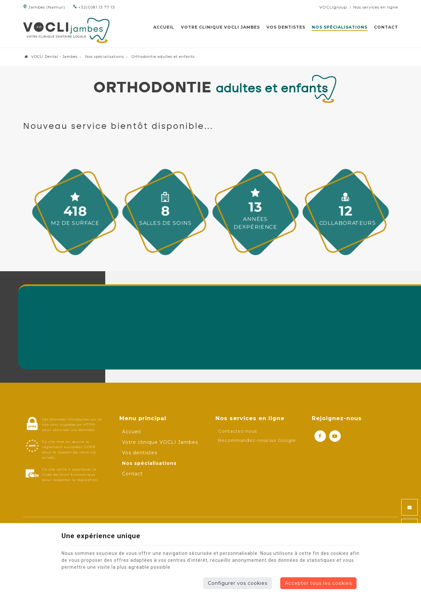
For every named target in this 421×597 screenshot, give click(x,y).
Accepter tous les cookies (318, 583)
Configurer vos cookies (237, 583)
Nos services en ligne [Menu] (250, 418)
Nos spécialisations (339, 27)
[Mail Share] (409, 507)
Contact (386, 27)
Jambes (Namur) (44, 7)
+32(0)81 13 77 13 (94, 7)
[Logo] (66, 30)
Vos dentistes (285, 27)
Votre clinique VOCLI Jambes (220, 27)
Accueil (163, 27)
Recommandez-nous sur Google (257, 440)
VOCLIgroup (333, 7)
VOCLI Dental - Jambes (51, 56)
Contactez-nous (237, 431)
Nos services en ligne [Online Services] (375, 7)
